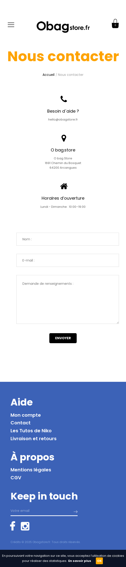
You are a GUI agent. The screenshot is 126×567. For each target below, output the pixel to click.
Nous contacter (70, 74)
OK (99, 561)
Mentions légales (31, 469)
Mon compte (26, 415)
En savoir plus (79, 561)
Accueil (48, 74)
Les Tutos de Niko (31, 430)
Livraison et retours (34, 438)
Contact (21, 422)
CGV (16, 477)
